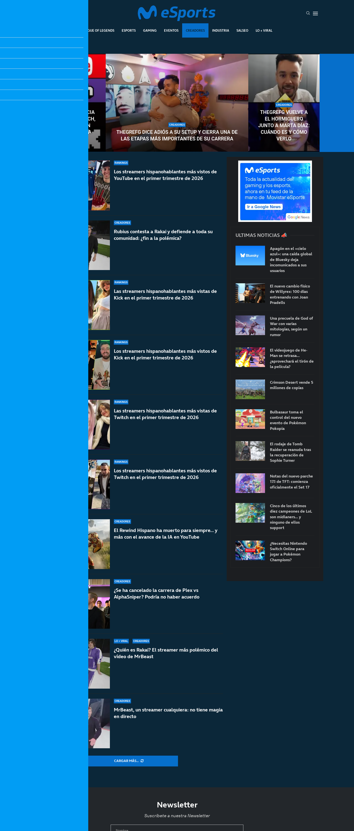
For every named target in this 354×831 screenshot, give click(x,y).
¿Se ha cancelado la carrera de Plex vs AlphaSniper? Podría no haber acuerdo (156, 596)
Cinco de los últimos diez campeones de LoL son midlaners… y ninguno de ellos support (291, 517)
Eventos (171, 30)
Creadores (195, 30)
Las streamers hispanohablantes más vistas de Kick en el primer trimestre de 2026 (165, 294)
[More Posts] (129, 761)
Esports (129, 30)
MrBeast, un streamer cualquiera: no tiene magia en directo (168, 713)
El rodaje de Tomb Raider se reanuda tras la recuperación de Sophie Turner (290, 452)
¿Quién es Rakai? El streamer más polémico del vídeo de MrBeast (166, 653)
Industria (220, 30)
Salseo (242, 30)
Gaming (150, 30)
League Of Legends (98, 30)
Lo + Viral (264, 30)
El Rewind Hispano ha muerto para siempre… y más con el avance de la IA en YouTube (165, 538)
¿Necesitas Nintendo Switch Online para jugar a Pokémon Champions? (288, 551)
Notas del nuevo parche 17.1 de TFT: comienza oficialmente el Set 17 (291, 481)
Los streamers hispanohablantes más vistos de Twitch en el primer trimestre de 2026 (165, 482)
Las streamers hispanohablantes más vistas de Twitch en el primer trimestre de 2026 (165, 415)
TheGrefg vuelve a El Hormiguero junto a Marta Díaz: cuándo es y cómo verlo (284, 125)
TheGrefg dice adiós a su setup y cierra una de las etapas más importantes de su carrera (177, 135)
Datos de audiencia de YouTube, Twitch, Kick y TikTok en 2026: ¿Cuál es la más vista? (70, 125)
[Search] (308, 13)
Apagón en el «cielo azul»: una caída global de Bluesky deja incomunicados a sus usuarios (291, 259)
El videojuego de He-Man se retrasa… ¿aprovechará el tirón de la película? (292, 358)
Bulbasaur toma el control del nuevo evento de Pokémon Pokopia (288, 420)
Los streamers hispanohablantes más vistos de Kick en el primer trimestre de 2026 (165, 354)
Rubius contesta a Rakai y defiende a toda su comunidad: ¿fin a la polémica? (163, 235)
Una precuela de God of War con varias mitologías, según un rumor (291, 326)
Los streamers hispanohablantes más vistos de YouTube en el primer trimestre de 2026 (165, 175)
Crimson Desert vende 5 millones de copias (291, 385)
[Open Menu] (315, 13)
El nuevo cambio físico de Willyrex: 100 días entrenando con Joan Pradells (290, 294)
